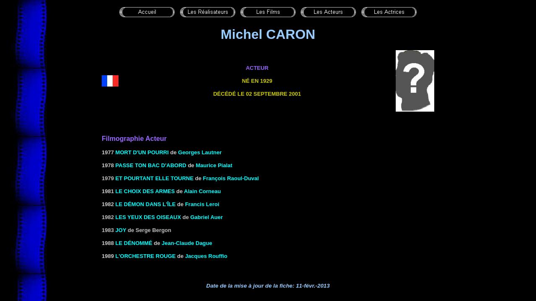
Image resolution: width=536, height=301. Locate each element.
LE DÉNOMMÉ (134, 243)
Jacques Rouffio (206, 256)
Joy (121, 230)
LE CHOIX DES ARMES (145, 191)
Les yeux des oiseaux (148, 217)
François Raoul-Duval (231, 178)
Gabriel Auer (207, 217)
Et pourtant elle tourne (155, 178)
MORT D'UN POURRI (142, 152)
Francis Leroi (202, 204)
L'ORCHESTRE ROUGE (146, 256)
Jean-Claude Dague (187, 243)
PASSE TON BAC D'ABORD (151, 165)
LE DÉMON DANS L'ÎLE (146, 204)
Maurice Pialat (214, 165)
